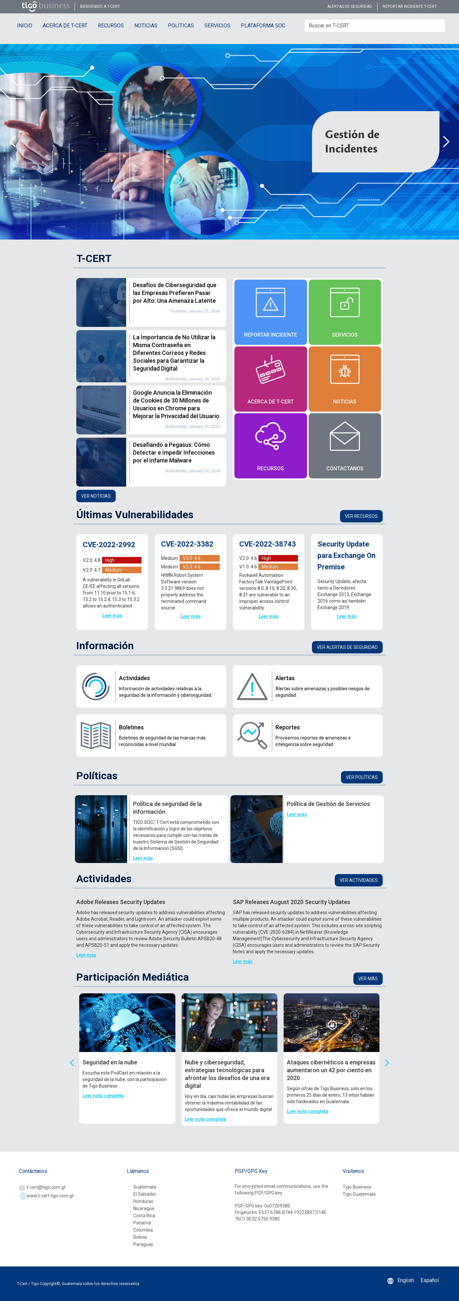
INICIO (24, 25)
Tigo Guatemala (359, 1194)
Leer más (112, 615)
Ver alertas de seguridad (347, 647)
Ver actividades (359, 880)
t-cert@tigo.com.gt (46, 1187)
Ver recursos (361, 516)
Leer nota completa (103, 1095)
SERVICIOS (217, 25)
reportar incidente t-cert (410, 6)
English (405, 1280)
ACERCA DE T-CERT (65, 25)
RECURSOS (111, 25)
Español (430, 1280)
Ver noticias (96, 496)
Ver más (368, 978)
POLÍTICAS (181, 25)
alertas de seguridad (349, 6)
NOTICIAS (145, 25)
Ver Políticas (362, 777)
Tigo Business (357, 1187)
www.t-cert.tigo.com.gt (50, 1195)
